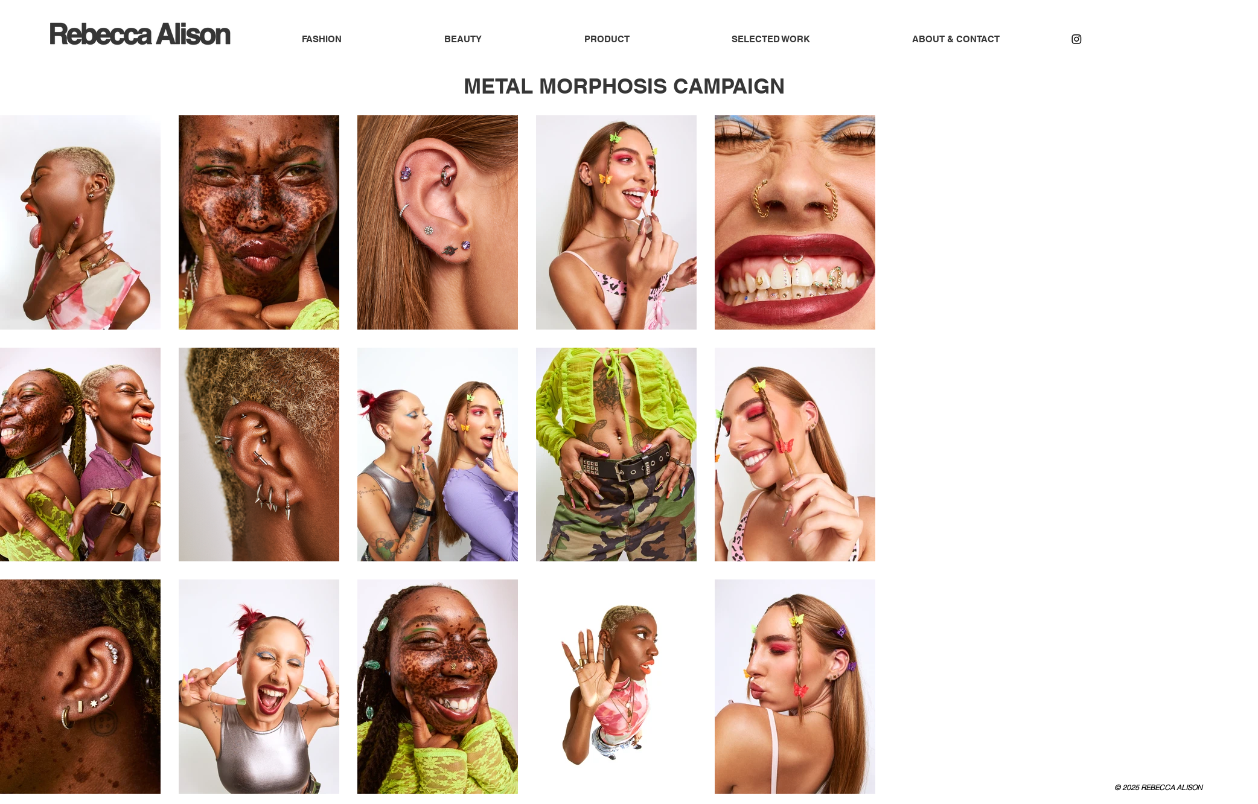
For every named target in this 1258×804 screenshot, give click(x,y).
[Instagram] (1076, 39)
